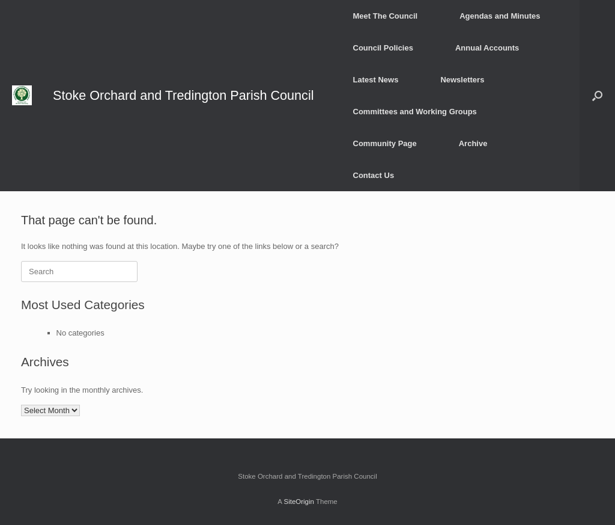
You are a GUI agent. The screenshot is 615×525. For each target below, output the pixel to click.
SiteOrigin (298, 501)
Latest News (376, 79)
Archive (473, 143)
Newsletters (462, 79)
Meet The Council (385, 15)
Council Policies (383, 47)
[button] (597, 95)
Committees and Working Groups (415, 111)
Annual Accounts (487, 47)
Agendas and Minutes (499, 15)
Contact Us (374, 175)
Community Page (385, 143)
